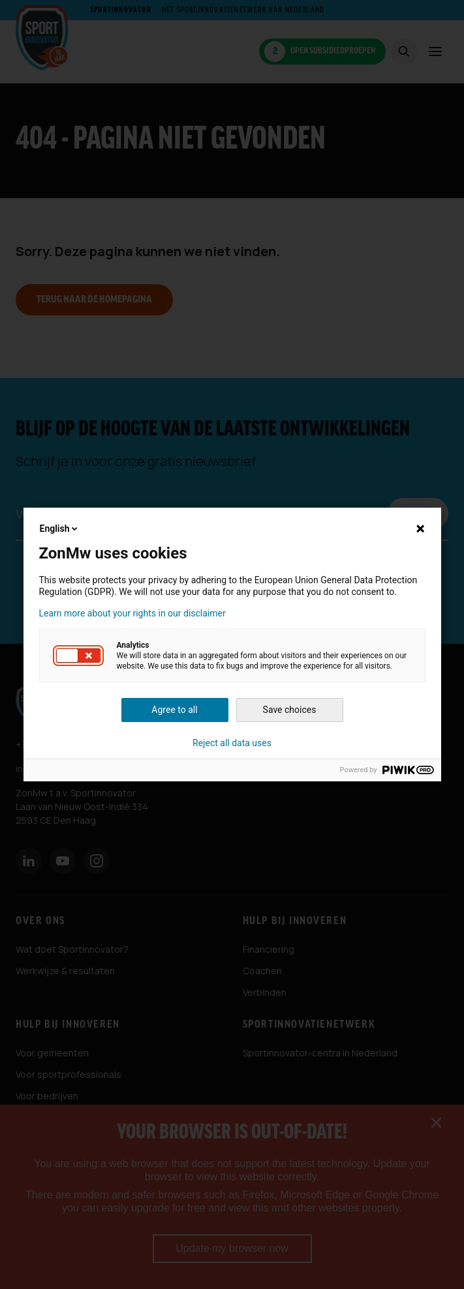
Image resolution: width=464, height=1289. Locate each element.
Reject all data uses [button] (232, 743)
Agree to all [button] (174, 709)
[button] (78, 655)
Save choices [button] (290, 709)
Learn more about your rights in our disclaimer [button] (132, 613)
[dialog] (232, 644)
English (60, 528)
